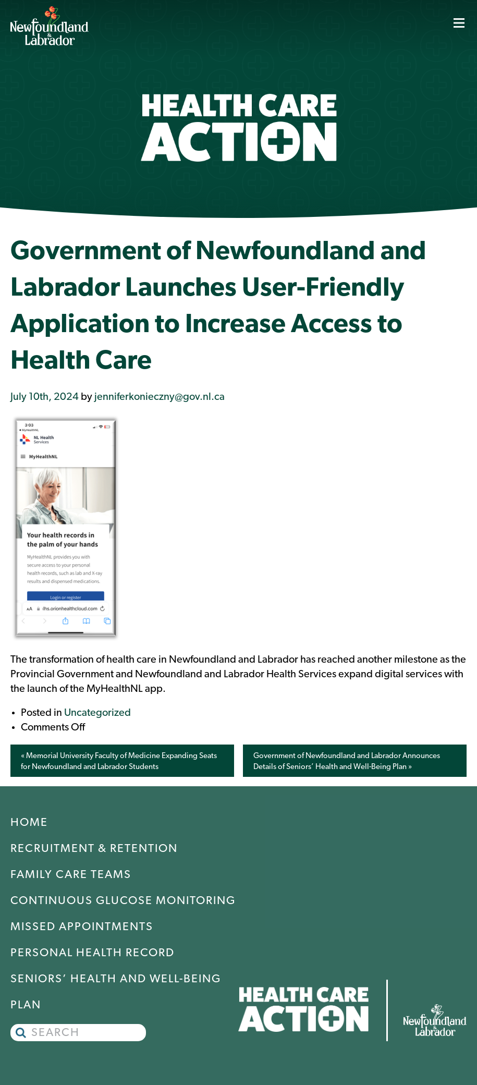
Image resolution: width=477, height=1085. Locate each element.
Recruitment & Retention (94, 849)
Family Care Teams (70, 875)
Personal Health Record (92, 953)
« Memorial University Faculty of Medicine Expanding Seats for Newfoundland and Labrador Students (119, 761)
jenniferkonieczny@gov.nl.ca (159, 397)
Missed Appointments (81, 927)
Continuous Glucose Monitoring (123, 901)
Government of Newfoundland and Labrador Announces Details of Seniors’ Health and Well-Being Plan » (346, 761)
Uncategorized (97, 713)
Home (29, 823)
